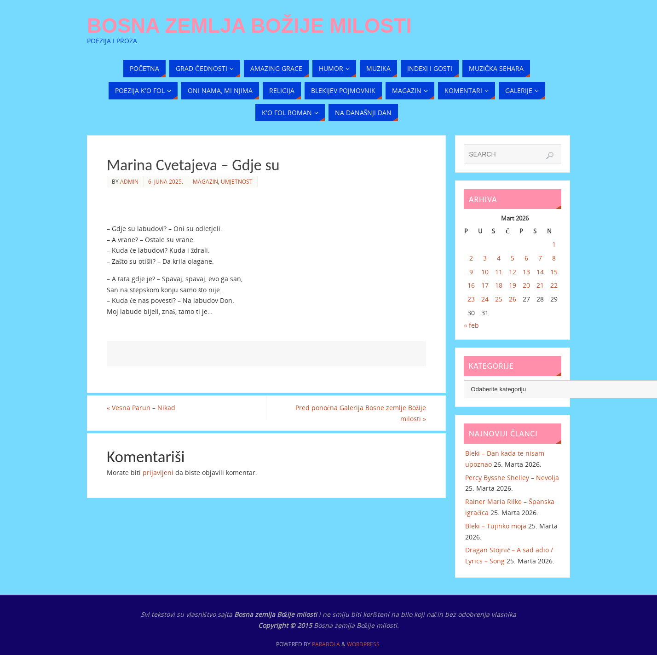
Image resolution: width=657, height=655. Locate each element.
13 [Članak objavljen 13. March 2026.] (526, 271)
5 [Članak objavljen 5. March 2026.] (512, 258)
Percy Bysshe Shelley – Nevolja (512, 477)
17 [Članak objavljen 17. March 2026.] (485, 285)
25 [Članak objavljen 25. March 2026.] (498, 299)
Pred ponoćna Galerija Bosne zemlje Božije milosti (360, 413)
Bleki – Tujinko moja (495, 526)
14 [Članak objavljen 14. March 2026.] (540, 271)
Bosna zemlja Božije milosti (249, 25)
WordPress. (364, 644)
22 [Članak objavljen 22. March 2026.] (554, 285)
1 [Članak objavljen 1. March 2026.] (554, 244)
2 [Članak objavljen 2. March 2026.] (471, 258)
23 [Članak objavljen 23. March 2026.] (471, 299)
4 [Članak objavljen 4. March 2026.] (499, 258)
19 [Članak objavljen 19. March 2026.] (512, 285)
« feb (471, 325)
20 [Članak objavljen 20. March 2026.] (526, 285)
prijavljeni (158, 472)
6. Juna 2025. (165, 181)
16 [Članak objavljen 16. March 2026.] (471, 285)
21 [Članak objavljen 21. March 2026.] (540, 285)
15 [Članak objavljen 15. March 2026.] (554, 271)
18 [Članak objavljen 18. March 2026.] (498, 285)
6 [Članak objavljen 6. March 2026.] (526, 258)
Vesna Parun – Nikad (141, 407)
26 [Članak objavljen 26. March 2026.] (512, 299)
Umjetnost (237, 181)
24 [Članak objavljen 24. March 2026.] (485, 299)
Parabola (326, 644)
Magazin (205, 181)
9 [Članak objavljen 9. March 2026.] (471, 271)
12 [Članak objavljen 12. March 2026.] (512, 271)
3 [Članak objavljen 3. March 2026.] (485, 258)
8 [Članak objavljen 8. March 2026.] (554, 258)
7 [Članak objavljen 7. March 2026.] (540, 258)
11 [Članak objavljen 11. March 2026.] (498, 271)
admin (129, 181)
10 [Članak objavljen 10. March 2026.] (485, 271)
